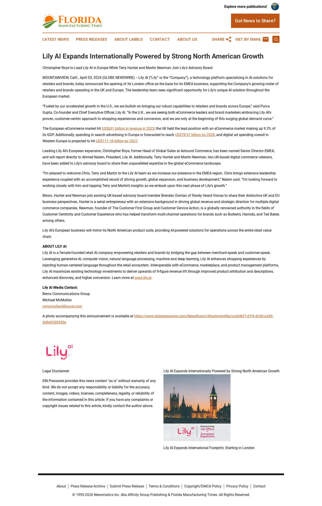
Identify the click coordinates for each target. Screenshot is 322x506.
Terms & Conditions (164, 486)
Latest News (55, 39)
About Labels (128, 39)
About (61, 486)
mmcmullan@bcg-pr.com (62, 306)
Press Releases (91, 39)
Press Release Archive (88, 486)
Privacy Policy (237, 486)
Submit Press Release (127, 486)
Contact (160, 39)
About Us (187, 39)
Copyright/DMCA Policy (203, 486)
